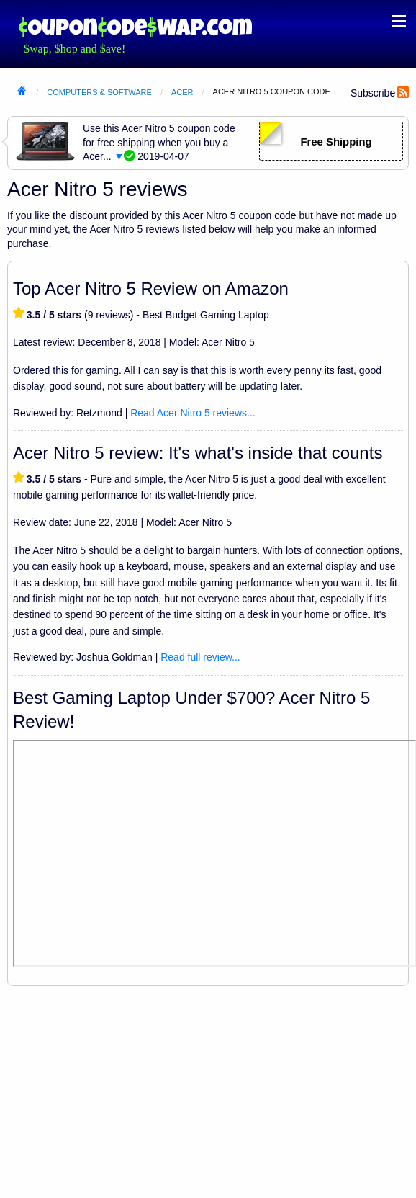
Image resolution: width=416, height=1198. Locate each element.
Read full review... (200, 657)
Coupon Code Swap (135, 27)
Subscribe (373, 93)
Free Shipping (335, 142)
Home (21, 92)
